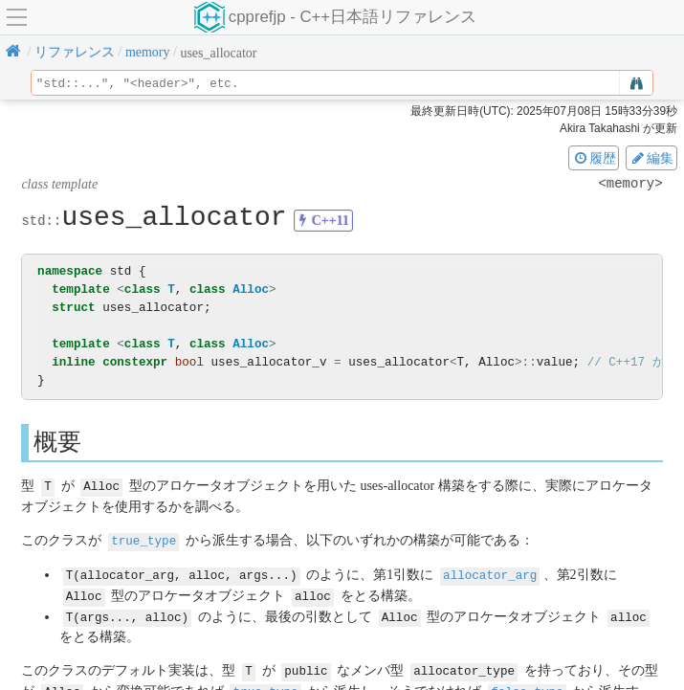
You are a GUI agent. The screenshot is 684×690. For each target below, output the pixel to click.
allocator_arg (490, 573)
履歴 (594, 158)
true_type (143, 539)
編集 (651, 158)
